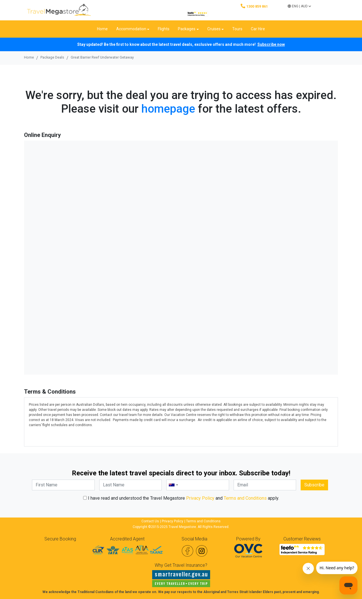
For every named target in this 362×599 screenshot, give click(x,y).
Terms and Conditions (245, 498)
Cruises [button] (214, 29)
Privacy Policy (200, 498)
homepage (168, 108)
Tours (237, 29)
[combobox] (173, 485)
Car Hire (258, 29)
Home (102, 29)
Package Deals (52, 57)
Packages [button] (186, 29)
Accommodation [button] (131, 29)
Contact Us (150, 521)
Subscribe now (271, 44)
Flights (163, 29)
